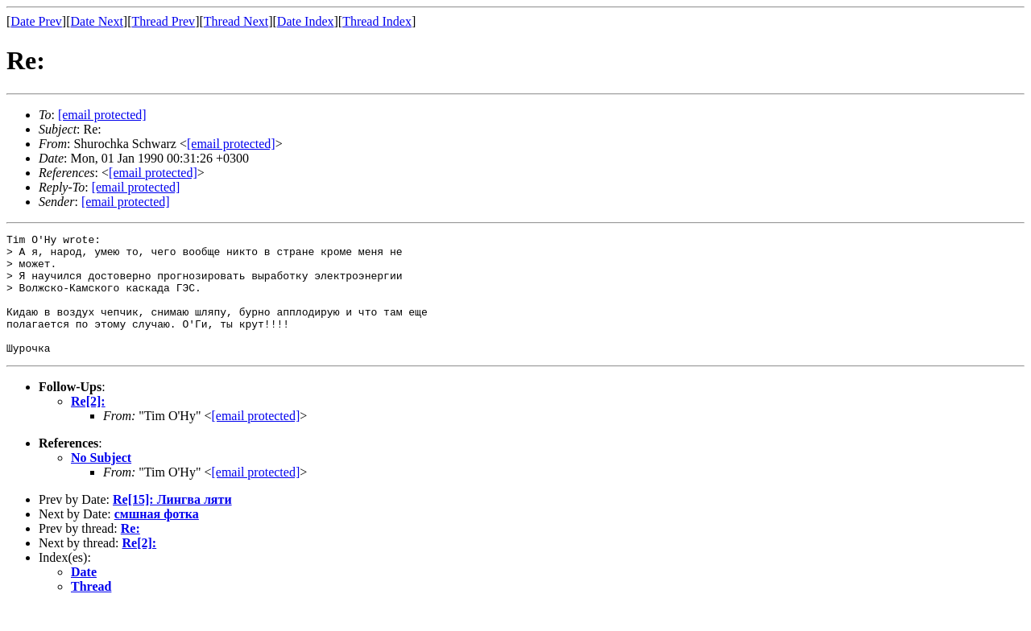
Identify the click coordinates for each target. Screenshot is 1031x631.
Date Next (97, 21)
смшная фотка (156, 538)
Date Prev (36, 21)
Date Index (305, 21)
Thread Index (377, 21)
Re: (130, 552)
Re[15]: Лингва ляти (172, 523)
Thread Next (236, 21)
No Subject (101, 482)
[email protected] (255, 440)
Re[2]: (88, 425)
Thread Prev (163, 21)
